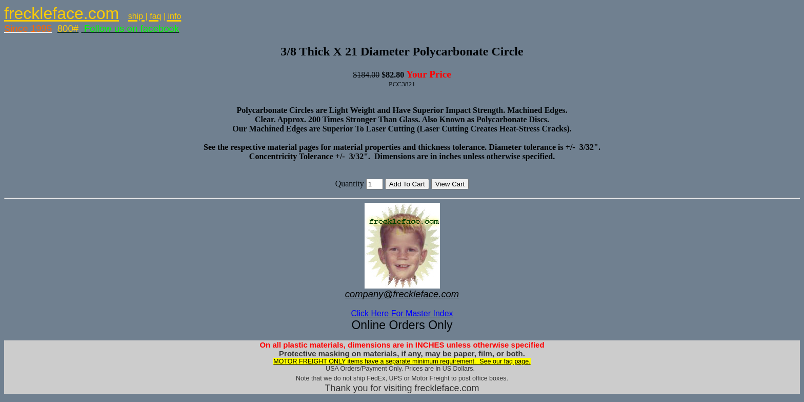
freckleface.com (61, 13)
